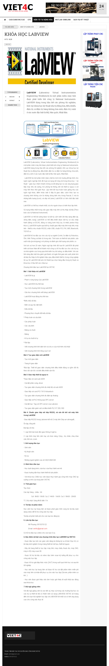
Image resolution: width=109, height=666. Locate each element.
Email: (6, 654)
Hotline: (6, 656)
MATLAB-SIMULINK (63, 20)
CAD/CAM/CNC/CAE (17, 20)
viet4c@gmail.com (40, 529)
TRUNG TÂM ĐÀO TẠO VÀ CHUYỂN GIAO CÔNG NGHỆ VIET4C (22, 651)
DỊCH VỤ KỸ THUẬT (82, 20)
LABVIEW (42, 27)
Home (5, 19)
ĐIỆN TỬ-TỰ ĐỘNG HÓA (44, 20)
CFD (30, 20)
